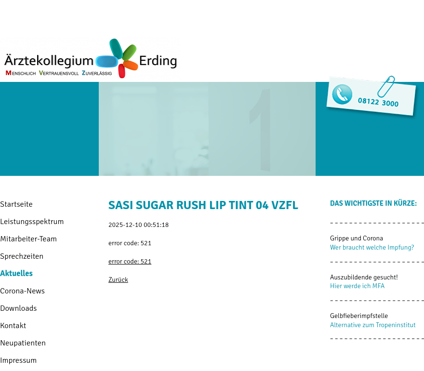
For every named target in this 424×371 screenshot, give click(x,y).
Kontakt (13, 325)
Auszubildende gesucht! (364, 277)
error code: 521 (129, 261)
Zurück (118, 280)
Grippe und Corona (356, 238)
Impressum (18, 360)
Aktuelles (16, 273)
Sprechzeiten (21, 256)
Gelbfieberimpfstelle (359, 316)
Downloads (18, 308)
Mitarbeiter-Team (28, 239)
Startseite (16, 204)
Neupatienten (23, 343)
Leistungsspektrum (32, 221)
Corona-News (22, 291)
